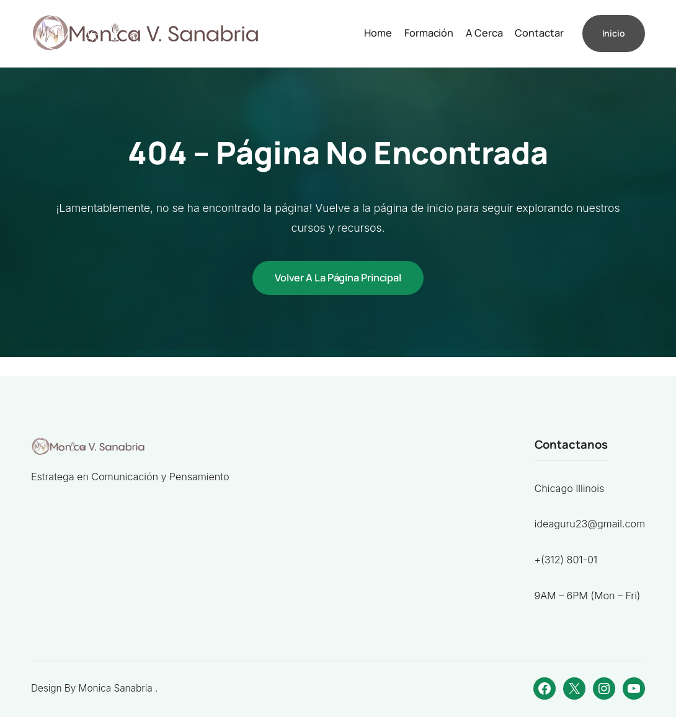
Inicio (613, 33)
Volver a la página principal (338, 277)
